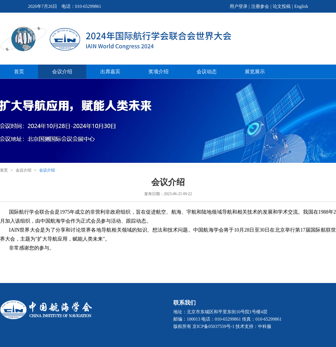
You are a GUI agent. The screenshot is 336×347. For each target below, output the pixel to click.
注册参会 (260, 6)
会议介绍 (62, 71)
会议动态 (207, 71)
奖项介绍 (158, 71)
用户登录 (239, 6)
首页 (19, 71)
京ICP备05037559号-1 (213, 326)
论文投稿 (282, 6)
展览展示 (255, 71)
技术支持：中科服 (253, 326)
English (301, 6)
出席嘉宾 (110, 71)
